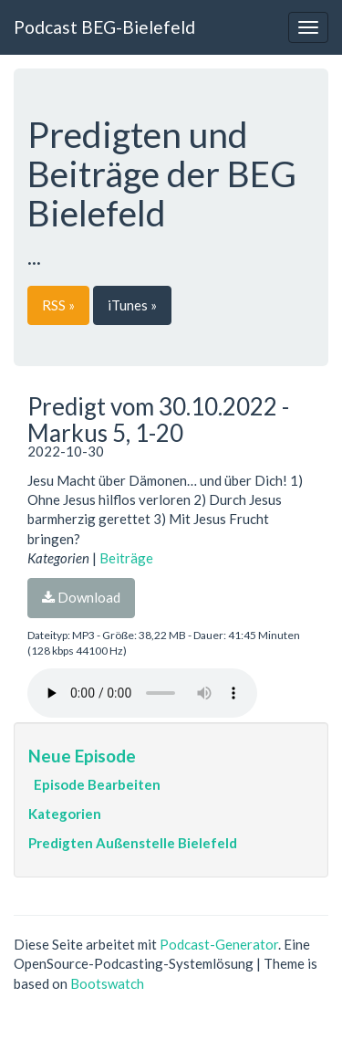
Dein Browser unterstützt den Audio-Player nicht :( (142, 693)
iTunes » (132, 305)
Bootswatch (107, 983)
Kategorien (64, 813)
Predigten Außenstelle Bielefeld (132, 843)
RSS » (58, 305)
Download (81, 597)
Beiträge (126, 558)
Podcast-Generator (219, 944)
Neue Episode (82, 755)
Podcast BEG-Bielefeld (104, 26)
